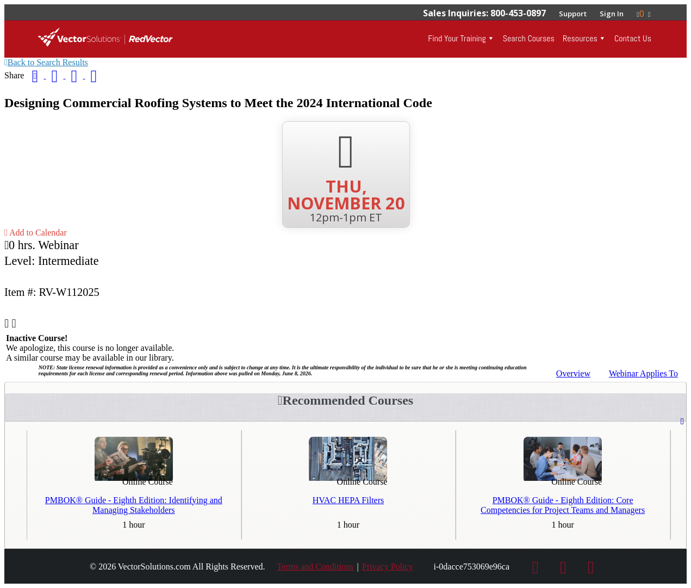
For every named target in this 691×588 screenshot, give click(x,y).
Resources (580, 38)
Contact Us (632, 38)
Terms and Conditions (315, 566)
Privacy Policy (387, 566)
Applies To (643, 373)
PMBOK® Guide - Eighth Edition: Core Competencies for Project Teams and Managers (563, 505)
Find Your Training (456, 38)
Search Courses (529, 38)
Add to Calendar (35, 232)
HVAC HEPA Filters (348, 500)
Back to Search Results (46, 62)
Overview (573, 373)
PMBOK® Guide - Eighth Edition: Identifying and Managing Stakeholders (133, 505)
